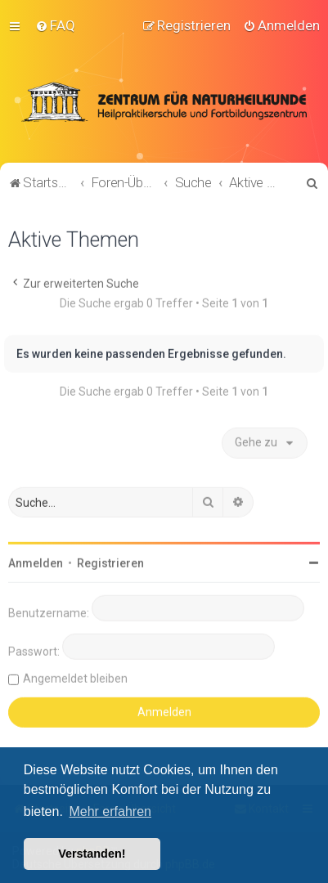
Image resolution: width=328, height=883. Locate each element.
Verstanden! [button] (91, 853)
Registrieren (110, 561)
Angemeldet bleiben (75, 677)
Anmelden (35, 561)
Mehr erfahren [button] (110, 811)
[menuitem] (55, 25)
